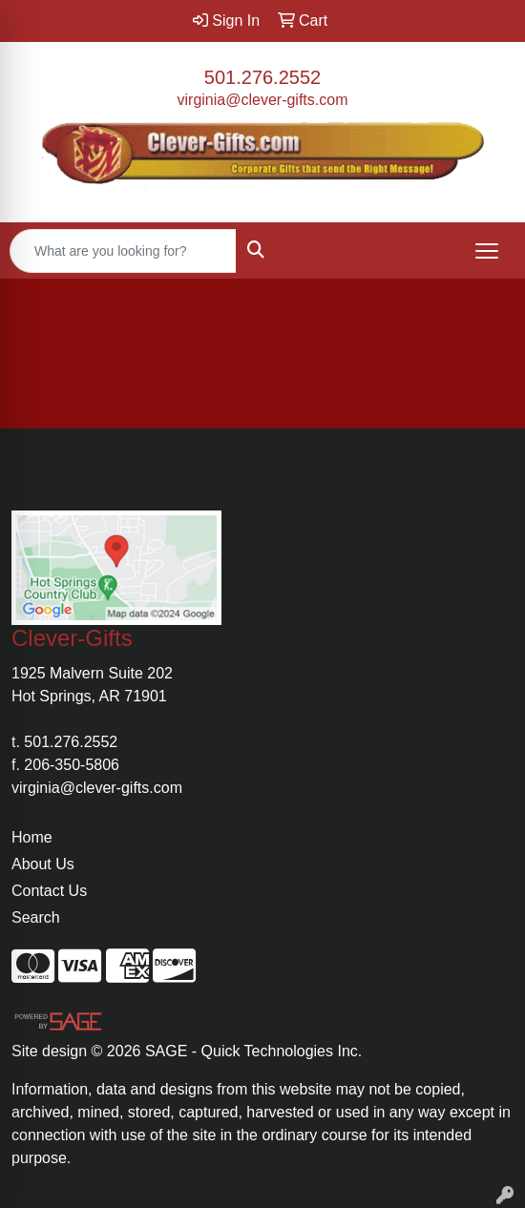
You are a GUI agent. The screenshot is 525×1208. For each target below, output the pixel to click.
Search (35, 917)
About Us (42, 864)
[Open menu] (487, 251)
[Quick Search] (123, 251)
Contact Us (49, 891)
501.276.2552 (262, 77)
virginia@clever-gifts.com (263, 100)
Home (31, 837)
